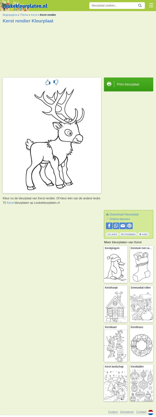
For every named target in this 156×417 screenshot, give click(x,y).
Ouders (113, 411)
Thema (24, 14)
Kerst (34, 14)
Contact (141, 411)
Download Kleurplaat (124, 214)
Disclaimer (127, 411)
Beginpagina (10, 14)
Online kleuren (120, 219)
